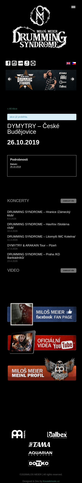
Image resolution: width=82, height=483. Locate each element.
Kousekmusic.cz (51, 481)
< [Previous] (9, 79)
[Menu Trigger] (73, 6)
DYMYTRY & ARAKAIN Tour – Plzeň (31, 245)
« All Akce (12, 108)
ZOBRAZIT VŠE (68, 201)
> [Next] (72, 79)
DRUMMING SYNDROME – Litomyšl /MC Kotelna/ (41, 236)
